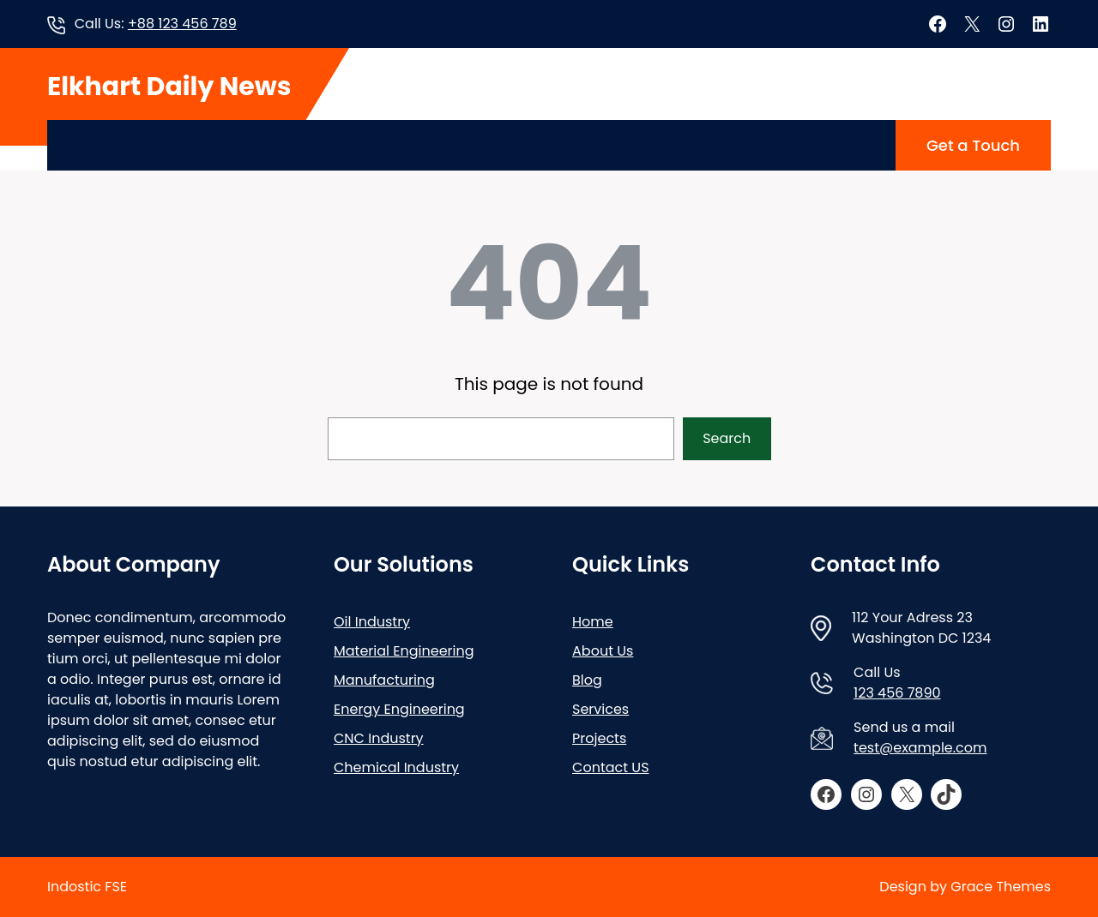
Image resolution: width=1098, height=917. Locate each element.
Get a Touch (973, 145)
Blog (587, 680)
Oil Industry (372, 622)
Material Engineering (404, 651)
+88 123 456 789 (182, 23)
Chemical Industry (396, 767)
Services (600, 709)
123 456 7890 (897, 693)
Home (592, 622)
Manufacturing (384, 680)
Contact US (610, 767)
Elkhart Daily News (169, 87)
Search (727, 438)
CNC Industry (379, 738)
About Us (602, 651)
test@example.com (920, 748)
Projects (599, 738)
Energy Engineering (399, 709)
